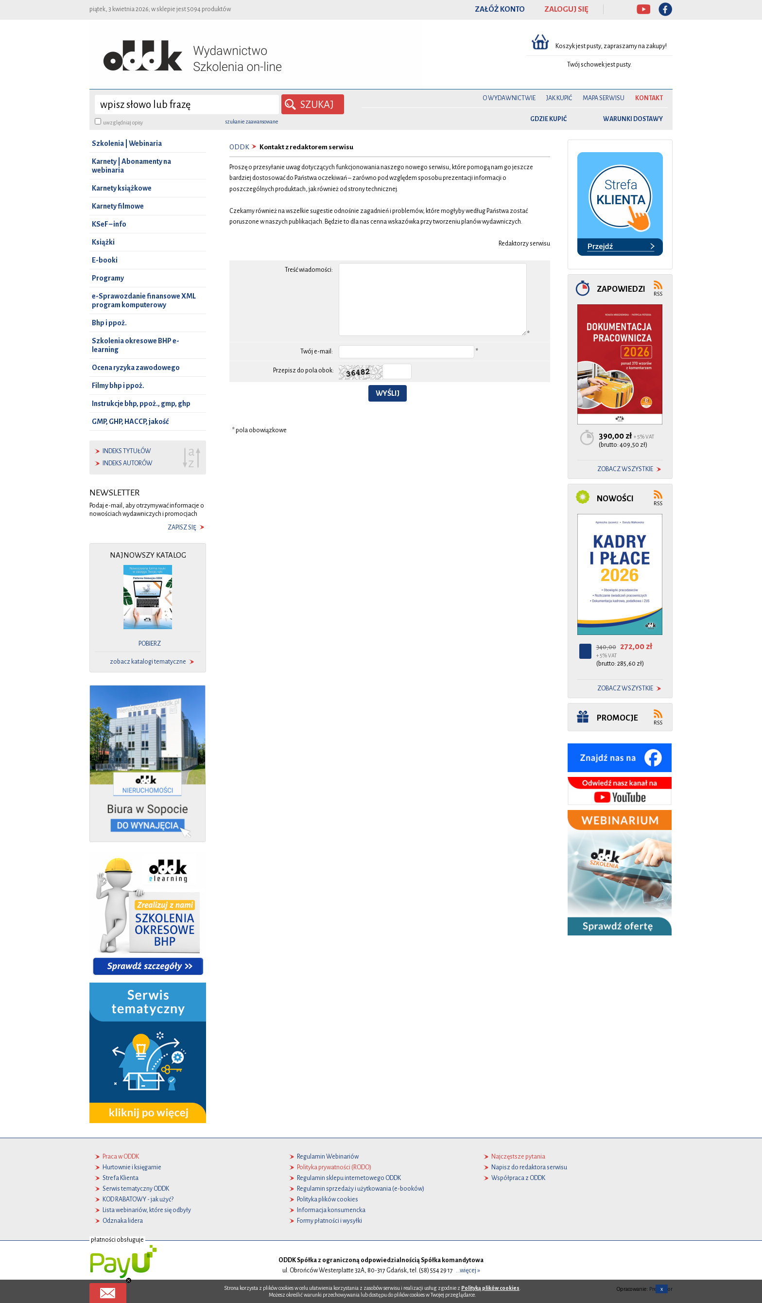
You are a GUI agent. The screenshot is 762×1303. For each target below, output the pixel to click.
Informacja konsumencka (331, 1210)
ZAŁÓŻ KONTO (500, 9)
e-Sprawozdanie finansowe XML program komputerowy (144, 300)
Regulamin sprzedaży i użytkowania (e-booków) (360, 1188)
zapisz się (182, 527)
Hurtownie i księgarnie (132, 1167)
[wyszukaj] (187, 104)
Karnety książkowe (122, 188)
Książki (103, 242)
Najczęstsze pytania (518, 1156)
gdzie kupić (548, 119)
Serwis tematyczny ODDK (136, 1188)
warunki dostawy (633, 119)
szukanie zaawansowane (251, 121)
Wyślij (387, 393)
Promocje (617, 717)
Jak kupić (559, 98)
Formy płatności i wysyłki (329, 1220)
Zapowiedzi (621, 289)
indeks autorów (128, 463)
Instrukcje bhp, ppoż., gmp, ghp (141, 403)
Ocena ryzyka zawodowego (136, 367)
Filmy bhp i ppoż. (118, 385)
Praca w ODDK (121, 1156)
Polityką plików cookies (490, 1288)
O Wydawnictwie (509, 98)
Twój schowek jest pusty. (599, 64)
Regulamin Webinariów (328, 1156)
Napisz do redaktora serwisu (529, 1167)
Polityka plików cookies (327, 1199)
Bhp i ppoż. (109, 323)
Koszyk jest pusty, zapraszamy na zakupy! (611, 46)
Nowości (615, 498)
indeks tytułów (127, 451)
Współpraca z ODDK (518, 1178)
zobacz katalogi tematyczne (148, 661)
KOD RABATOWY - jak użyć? (138, 1199)
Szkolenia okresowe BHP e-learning (135, 345)
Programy (108, 278)
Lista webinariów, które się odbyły (147, 1210)
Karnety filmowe (118, 206)
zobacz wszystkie (625, 469)
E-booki (105, 260)
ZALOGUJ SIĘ (566, 9)
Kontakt (649, 98)
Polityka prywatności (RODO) (334, 1167)
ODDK (239, 147)
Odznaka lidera (123, 1220)
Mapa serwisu (603, 98)
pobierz (150, 643)
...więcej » (468, 1270)
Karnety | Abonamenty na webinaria (131, 166)
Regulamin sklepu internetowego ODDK (349, 1178)
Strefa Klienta (121, 1178)
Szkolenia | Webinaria (127, 143)
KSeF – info (109, 224)
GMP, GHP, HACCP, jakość (130, 421)
